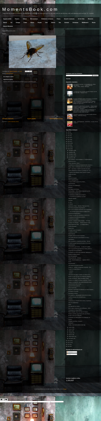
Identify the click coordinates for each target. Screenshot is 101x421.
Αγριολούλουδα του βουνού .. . (74, 285)
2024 (68, 133)
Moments (90, 19)
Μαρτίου (70, 334)
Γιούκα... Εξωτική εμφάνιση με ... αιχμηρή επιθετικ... (79, 259)
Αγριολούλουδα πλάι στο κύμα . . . (75, 284)
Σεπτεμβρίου (71, 156)
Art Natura (70, 204)
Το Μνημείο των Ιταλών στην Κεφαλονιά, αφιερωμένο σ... (80, 252)
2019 (68, 143)
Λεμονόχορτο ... (71, 239)
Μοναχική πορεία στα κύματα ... (75, 230)
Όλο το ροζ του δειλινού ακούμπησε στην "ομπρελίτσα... (80, 209)
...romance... (71, 271)
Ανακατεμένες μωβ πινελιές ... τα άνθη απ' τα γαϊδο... (79, 246)
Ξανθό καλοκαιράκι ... (72, 226)
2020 (68, 141)
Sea (60, 22)
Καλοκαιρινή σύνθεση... (73, 293)
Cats (46, 22)
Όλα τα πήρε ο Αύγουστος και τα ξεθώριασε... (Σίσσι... (79, 308)
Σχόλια (69, 354)
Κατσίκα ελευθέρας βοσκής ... (74, 254)
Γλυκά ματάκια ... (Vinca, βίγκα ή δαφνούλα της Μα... (79, 191)
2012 (68, 346)
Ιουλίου (70, 327)
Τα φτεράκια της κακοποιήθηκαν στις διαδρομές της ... (79, 317)
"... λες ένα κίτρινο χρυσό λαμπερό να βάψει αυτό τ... (79, 211)
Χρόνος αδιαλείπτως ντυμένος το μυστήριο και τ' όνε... (79, 170)
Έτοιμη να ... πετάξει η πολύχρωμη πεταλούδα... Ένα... (80, 267)
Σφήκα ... (70, 176)
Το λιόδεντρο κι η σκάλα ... (73, 218)
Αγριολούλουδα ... (72, 183)
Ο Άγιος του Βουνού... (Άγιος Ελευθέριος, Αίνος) (78, 278)
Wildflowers (85, 22)
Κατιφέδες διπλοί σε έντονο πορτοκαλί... (76, 235)
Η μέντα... (70, 319)
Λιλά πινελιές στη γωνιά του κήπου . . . (76, 265)
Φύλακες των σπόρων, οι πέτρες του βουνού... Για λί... (79, 280)
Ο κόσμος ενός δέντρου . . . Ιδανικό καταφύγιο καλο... (79, 222)
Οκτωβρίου (71, 154)
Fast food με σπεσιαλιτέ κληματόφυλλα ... (77, 207)
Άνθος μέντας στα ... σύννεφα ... (75, 258)
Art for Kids (81, 19)
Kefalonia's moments (47, 19)
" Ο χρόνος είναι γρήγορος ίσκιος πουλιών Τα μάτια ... (79, 172)
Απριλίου (71, 332)
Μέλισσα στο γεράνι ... (73, 178)
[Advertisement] (82, 41)
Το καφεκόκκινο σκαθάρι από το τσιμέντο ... (77, 194)
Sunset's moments (69, 19)
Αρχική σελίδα (7, 19)
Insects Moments (8, 26)
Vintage (18, 22)
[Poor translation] (5, 399)
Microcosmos (34, 19)
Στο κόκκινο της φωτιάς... (73, 291)
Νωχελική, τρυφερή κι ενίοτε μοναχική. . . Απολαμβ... (79, 220)
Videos (25, 19)
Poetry (58, 19)
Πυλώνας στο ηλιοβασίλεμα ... (74, 185)
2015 (68, 340)
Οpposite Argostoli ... (72, 198)
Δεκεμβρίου (71, 150)
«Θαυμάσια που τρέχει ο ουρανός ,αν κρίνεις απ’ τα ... (79, 274)
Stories (53, 22)
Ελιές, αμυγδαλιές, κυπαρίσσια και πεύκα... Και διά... (79, 241)
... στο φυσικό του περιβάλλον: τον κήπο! (77, 196)
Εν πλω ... (70, 202)
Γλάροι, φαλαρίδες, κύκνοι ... (74, 163)
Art (11, 22)
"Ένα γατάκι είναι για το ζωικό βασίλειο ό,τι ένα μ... (79, 237)
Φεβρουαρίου (72, 336)
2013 (68, 344)
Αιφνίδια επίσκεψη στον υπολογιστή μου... (77, 297)
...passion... (70, 272)
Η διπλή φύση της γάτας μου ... (75, 192)
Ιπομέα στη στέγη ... (72, 174)
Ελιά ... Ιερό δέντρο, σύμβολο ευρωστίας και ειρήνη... (79, 168)
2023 (68, 135)
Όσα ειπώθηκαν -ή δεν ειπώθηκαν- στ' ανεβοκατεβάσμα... (80, 159)
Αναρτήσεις (70, 352)
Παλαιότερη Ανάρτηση (56, 118)
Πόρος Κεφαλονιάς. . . (73, 287)
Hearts (32, 22)
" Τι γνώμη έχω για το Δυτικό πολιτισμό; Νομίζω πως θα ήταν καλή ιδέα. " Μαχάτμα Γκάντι (85, 92)
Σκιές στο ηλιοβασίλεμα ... (73, 302)
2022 (68, 137)
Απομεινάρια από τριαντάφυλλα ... (75, 250)
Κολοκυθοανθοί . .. (72, 263)
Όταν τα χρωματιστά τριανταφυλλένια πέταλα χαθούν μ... (80, 248)
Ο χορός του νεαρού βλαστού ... (75, 269)
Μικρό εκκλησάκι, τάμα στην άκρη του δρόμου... (78, 311)
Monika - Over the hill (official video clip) (76, 324)
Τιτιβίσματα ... (71, 323)
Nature (5, 22)
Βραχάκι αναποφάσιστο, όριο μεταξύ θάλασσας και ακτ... (80, 282)
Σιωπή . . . (70, 261)
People (40, 22)
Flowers (17, 19)
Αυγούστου (71, 157)
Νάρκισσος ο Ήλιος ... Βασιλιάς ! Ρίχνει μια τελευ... (79, 206)
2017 (68, 146)
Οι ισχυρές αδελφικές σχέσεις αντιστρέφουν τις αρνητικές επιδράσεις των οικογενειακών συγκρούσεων (85, 99)
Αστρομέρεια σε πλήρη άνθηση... (75, 310)
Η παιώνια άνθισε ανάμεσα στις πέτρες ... (77, 181)
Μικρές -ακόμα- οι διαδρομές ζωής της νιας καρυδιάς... (79, 166)
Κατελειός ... (71, 187)
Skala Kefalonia (71, 233)
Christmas (75, 22)
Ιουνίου (70, 329)
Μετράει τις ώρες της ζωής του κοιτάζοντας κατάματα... (79, 276)
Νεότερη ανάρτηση (7, 118)
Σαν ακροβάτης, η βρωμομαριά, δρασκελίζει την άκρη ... (80, 295)
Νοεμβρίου (71, 152)
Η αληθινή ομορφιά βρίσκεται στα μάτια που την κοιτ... (79, 243)
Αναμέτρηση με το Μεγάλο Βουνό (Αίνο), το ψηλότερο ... (80, 300)
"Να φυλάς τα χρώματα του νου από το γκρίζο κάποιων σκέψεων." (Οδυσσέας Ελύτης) (84, 115)
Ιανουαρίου (71, 338)
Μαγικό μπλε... (71, 228)
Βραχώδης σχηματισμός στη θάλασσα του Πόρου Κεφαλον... (81, 289)
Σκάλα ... (70, 304)
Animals (66, 22)
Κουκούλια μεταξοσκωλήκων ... (74, 213)
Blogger (65, 389)
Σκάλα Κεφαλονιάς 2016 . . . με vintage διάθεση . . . (79, 224)
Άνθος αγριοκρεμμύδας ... (73, 179)
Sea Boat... (70, 200)
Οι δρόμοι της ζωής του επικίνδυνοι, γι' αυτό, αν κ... (79, 215)
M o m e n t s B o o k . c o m (29, 9)
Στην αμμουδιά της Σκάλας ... (74, 306)
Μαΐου (70, 331)
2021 (68, 139)
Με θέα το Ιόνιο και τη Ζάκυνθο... (75, 315)
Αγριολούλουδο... (72, 245)
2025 (68, 132)
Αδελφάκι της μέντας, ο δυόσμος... (75, 321)
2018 (68, 145)
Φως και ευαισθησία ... (73, 256)
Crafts (25, 22)
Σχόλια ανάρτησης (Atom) (13, 121)
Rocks (93, 22)
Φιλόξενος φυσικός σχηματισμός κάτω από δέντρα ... (79, 313)
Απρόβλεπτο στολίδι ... (73, 231)
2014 (68, 342)
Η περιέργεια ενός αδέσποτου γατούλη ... (77, 217)
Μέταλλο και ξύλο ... (72, 161)
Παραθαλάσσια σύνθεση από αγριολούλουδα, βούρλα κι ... (80, 165)
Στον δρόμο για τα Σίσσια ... (74, 189)
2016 (68, 148)
